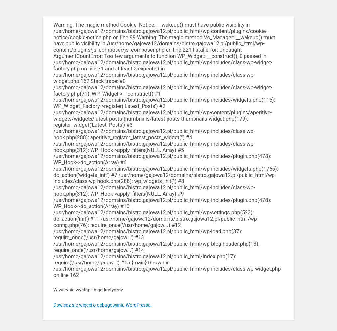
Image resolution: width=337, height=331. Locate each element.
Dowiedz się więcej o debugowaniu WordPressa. (102, 305)
